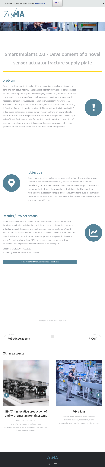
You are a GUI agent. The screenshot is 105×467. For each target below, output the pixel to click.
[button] (6, 395)
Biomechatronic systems (25, 421)
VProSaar (79, 411)
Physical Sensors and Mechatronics (33, 427)
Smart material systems (56, 320)
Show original (40, 3)
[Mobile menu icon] (99, 14)
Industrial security (71, 420)
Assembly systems (11, 427)
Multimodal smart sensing (69, 423)
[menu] (57, 3)
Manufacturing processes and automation (26, 424)
